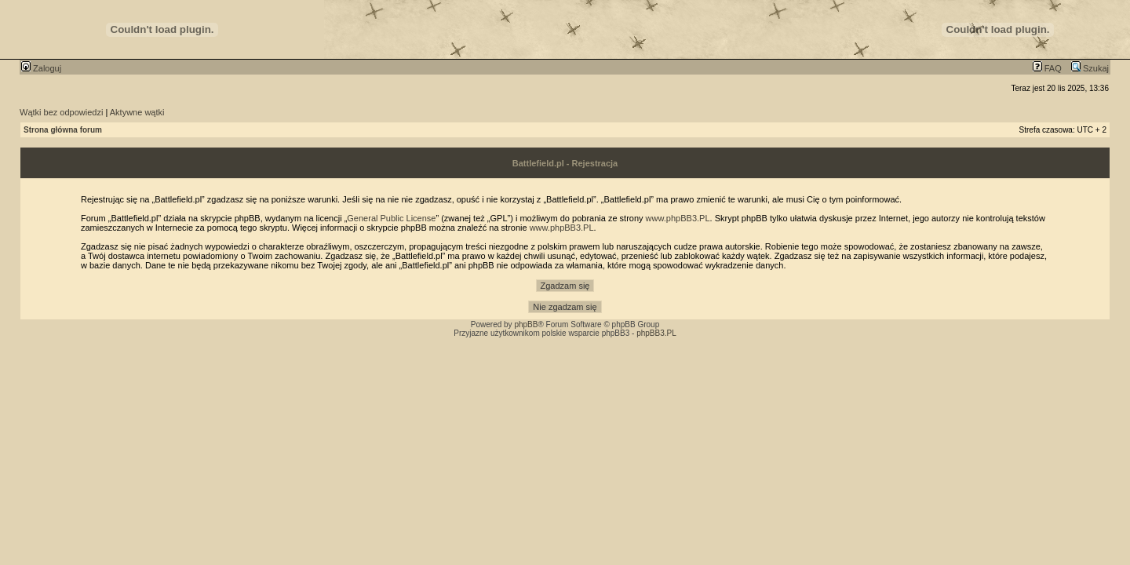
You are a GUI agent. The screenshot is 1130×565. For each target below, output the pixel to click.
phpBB (526, 324)
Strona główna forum (63, 130)
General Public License (391, 218)
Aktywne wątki (137, 112)
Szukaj (1090, 68)
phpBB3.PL (656, 333)
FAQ (1047, 68)
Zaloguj (41, 68)
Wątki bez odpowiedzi (61, 112)
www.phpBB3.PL (678, 218)
